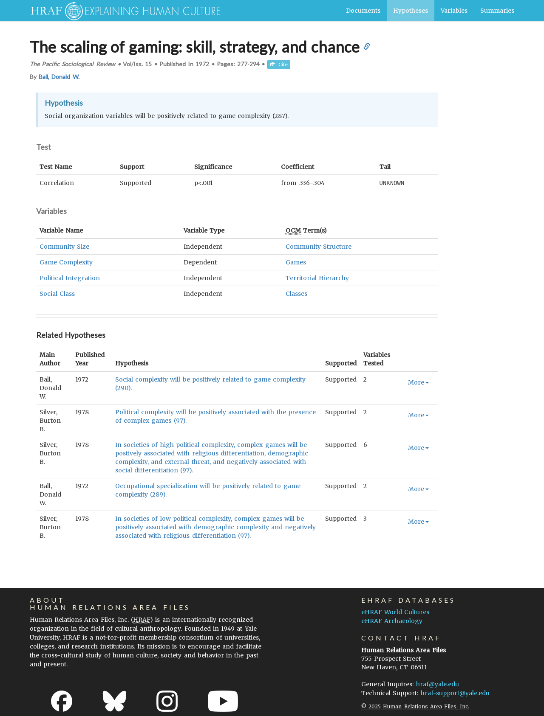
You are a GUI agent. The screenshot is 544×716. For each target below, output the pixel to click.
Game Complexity (66, 262)
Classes (296, 293)
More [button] (418, 382)
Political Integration (70, 277)
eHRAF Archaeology (391, 620)
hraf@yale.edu (437, 684)
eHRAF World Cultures (395, 611)
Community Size (64, 246)
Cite (279, 64)
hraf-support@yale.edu (455, 692)
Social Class (57, 293)
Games (296, 262)
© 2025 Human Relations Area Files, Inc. (415, 706)
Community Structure (318, 246)
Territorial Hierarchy (317, 277)
